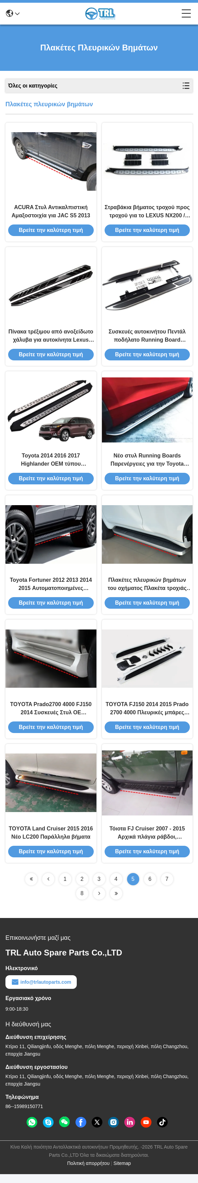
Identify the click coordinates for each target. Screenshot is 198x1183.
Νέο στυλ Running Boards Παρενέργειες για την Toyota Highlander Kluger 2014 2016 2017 (147, 465)
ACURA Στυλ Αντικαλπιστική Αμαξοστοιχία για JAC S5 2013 (51, 213)
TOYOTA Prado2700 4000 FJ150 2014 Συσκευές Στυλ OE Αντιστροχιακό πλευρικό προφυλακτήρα (51, 716)
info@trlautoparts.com (41, 991)
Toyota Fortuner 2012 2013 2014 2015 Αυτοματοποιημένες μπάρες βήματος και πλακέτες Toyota (51, 590)
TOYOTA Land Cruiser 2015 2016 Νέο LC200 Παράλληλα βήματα (51, 842)
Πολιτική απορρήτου (88, 1172)
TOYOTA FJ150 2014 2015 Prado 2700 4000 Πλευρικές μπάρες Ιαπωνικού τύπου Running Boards (147, 716)
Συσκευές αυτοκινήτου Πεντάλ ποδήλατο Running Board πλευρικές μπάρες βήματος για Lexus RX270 (147, 339)
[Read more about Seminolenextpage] (31, 888)
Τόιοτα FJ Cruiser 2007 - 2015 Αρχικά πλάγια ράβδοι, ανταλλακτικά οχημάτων (147, 842)
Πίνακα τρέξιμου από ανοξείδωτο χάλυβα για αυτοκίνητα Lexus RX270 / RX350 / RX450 (50, 339)
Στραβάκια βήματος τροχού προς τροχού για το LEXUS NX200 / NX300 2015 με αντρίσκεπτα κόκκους (147, 213)
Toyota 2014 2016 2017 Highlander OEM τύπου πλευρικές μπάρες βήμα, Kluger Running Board (51, 465)
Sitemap (122, 1172)
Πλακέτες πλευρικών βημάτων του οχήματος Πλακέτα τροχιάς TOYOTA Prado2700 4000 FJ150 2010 (147, 590)
